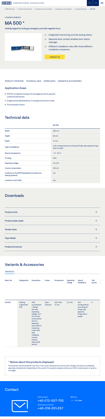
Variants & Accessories (70, 81)
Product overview (14, 81)
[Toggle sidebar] (96, 3)
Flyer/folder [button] (51, 238)
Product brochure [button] (51, 246)
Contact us (55, 57)
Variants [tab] (9, 271)
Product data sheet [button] (51, 220)
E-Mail (13, 370)
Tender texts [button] (51, 229)
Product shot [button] (51, 212)
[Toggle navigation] (102, 3)
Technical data (33, 81)
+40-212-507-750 (51, 400)
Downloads (49, 81)
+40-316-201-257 (50, 408)
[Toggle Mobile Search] (90, 3)
